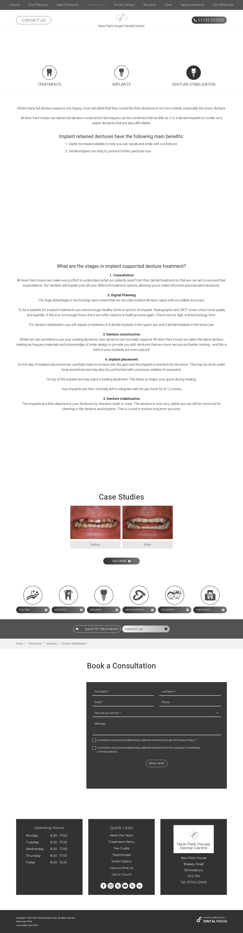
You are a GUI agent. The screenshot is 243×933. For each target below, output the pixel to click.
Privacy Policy (186, 740)
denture (77, 118)
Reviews (149, 5)
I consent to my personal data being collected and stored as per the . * (147, 740)
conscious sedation (148, 369)
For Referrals (223, 5)
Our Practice (38, 5)
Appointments (192, 5)
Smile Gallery (124, 5)
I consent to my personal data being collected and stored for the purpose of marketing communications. (148, 750)
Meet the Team (121, 835)
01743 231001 (211, 20)
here (211, 315)
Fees (168, 5)
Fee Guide (121, 848)
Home (15, 5)
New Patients (67, 5)
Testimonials (121, 855)
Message (156, 727)
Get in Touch (121, 874)
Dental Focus (215, 921)
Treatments (96, 5)
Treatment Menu (121, 841)
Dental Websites (213, 917)
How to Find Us (121, 868)
